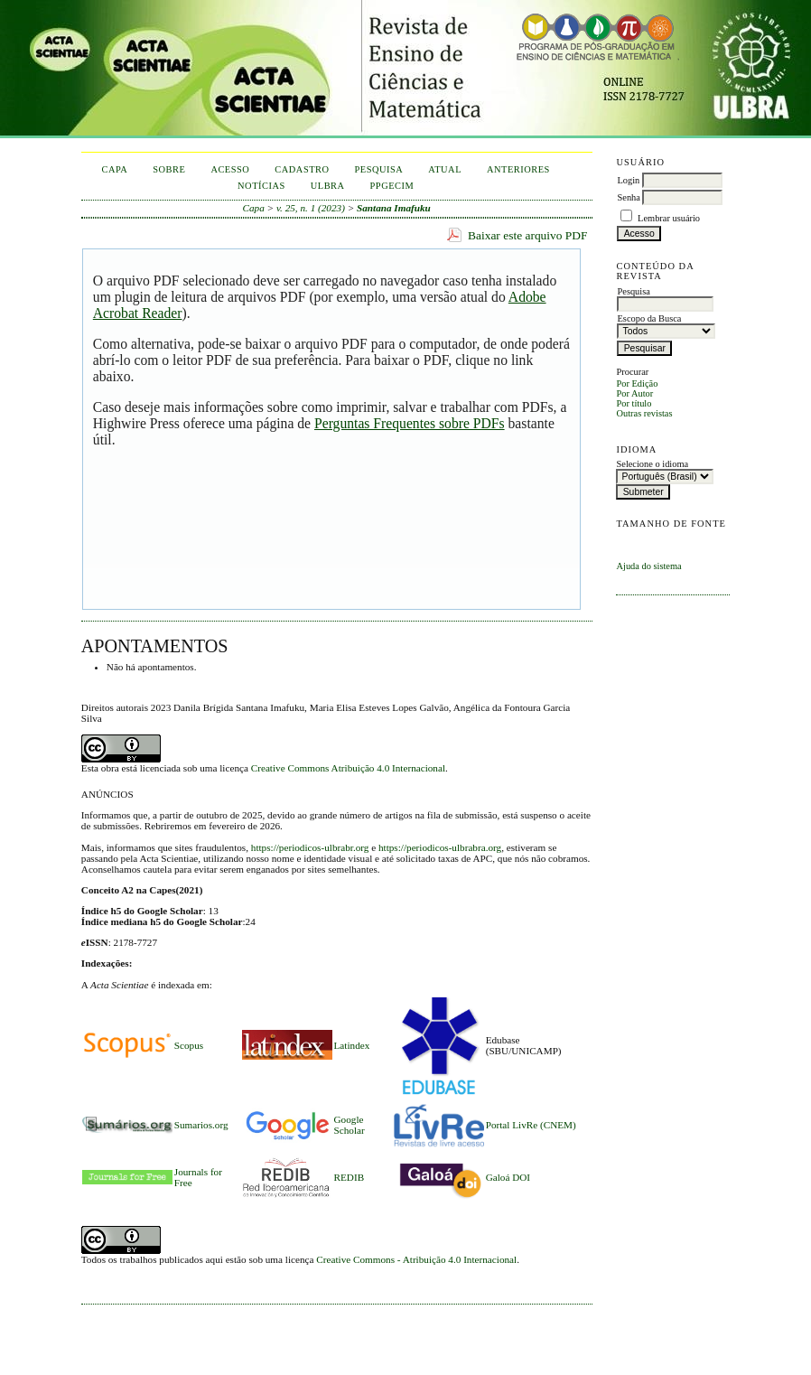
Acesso (229, 169)
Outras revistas (644, 413)
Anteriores (518, 169)
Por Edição (636, 383)
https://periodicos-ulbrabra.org (439, 847)
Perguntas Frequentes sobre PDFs (409, 423)
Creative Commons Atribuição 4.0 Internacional (348, 767)
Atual (444, 169)
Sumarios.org (201, 1124)
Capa (114, 169)
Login (628, 180)
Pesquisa (379, 169)
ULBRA (328, 186)
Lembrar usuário (669, 218)
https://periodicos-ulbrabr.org (310, 847)
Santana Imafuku (394, 207)
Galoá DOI (508, 1177)
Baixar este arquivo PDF (528, 235)
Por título (633, 403)
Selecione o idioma (652, 464)
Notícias (261, 186)
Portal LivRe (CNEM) (531, 1124)
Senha (628, 197)
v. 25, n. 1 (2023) (310, 207)
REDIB (349, 1177)
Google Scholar (349, 1125)
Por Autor (634, 393)
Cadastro (302, 169)
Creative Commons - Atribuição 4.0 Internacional (416, 1259)
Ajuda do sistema (648, 566)
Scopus (188, 1045)
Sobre (169, 169)
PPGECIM (392, 186)
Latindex (352, 1045)
